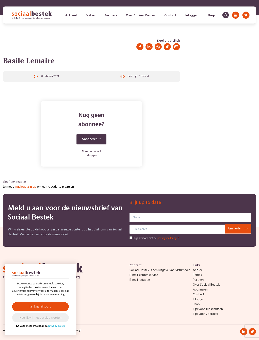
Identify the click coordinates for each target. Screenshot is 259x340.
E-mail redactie (140, 280)
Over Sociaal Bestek (140, 15)
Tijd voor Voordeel (205, 314)
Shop (211, 15)
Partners (110, 15)
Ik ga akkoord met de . (156, 238)
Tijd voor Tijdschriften (208, 309)
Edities (91, 15)
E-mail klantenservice (144, 275)
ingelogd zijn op (25, 186)
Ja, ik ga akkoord (41, 306)
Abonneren (200, 289)
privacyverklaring (167, 238)
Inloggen (191, 15)
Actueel (71, 15)
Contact (170, 15)
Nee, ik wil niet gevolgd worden (40, 318)
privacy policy (56, 326)
